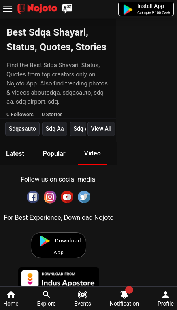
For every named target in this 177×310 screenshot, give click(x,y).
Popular (54, 153)
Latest (15, 153)
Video (92, 153)
